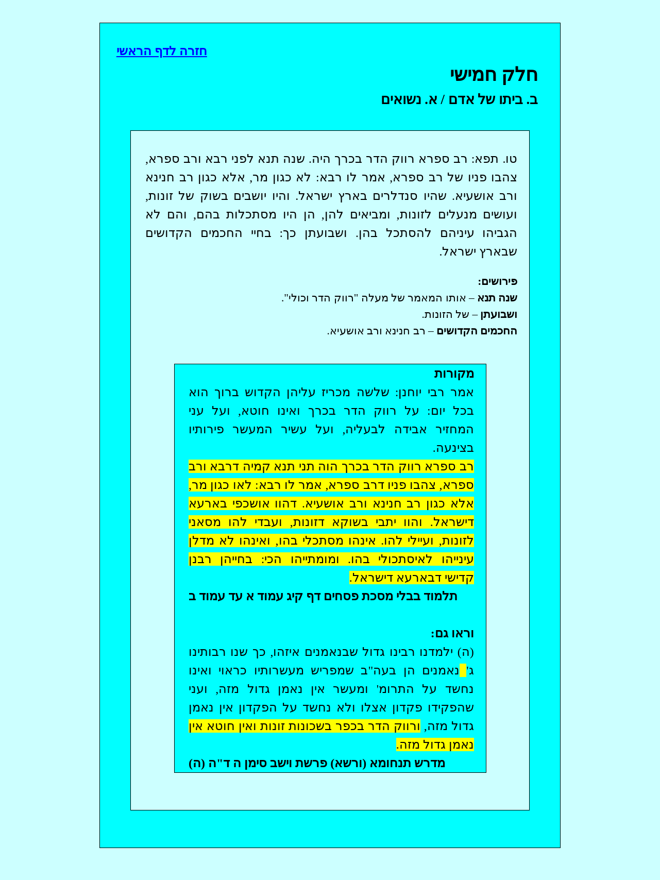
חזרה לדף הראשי (161, 51)
